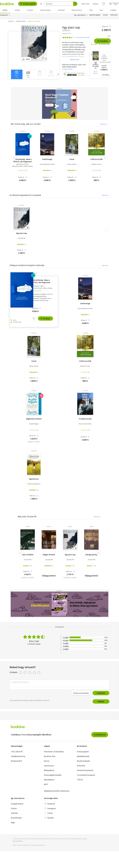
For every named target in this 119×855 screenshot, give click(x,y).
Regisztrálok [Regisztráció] (85, 4)
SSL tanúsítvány (17, 841)
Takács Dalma (28, 166)
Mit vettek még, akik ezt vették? (26, 124)
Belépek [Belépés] (95, 4)
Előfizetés (114, 15)
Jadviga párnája (91, 554)
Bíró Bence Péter (22, 164)
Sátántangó (47, 159)
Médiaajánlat (49, 770)
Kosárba (102, 41)
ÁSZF (46, 784)
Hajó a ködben (27, 554)
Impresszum (49, 765)
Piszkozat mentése (81, 693)
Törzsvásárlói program (86, 775)
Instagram (50, 808)
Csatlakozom (100, 734)
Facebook (49, 803)
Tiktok (48, 813)
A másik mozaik (85, 419)
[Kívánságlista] (103, 3)
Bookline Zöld (49, 756)
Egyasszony (34, 479)
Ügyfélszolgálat (94, 15)
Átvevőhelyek (16, 818)
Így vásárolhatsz (80, 15)
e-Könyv (22, 131)
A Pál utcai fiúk (96, 159)
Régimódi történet (33, 419)
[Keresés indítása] (75, 4)
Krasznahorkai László (47, 164)
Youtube (49, 817)
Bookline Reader (83, 761)
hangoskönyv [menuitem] (45, 10)
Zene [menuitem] (91, 10)
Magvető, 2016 (66, 33)
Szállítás (14, 813)
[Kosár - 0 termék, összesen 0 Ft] (114, 3)
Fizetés (14, 808)
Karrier (47, 761)
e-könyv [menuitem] (30, 10)
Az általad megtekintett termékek (25, 195)
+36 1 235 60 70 (17, 751)
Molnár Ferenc (96, 164)
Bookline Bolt (16, 761)
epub (26, 59)
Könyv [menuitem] (5, 10)
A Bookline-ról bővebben (54, 751)
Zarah (71, 159)
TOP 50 (80, 779)
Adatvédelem (49, 779)
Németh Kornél (17, 166)
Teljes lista (104, 124)
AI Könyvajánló (27, 4)
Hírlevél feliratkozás (85, 770)
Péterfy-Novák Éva (33, 484)
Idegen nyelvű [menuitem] (77, 10)
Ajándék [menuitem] (113, 10)
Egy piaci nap (21, 233)
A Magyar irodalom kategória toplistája (27, 265)
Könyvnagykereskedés (52, 775)
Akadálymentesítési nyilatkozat (56, 791)
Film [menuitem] (101, 10)
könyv (28, 526)
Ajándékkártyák (83, 756)
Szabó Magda (34, 424)
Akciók (105, 15)
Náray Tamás (72, 164)
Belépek (101, 701)
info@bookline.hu (18, 756)
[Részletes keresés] (41, 4)
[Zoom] (45, 58)
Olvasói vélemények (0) (82, 37)
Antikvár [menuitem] (61, 10)
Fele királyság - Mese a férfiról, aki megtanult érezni (22, 160)
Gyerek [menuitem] (17, 10)
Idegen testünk (49, 554)
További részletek (67, 69)
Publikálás (101, 693)
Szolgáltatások (17, 804)
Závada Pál (21, 238)
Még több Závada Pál (27, 516)
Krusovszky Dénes (85, 424)
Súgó (13, 822)
